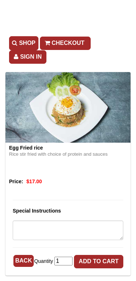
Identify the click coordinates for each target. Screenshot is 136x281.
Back (23, 260)
